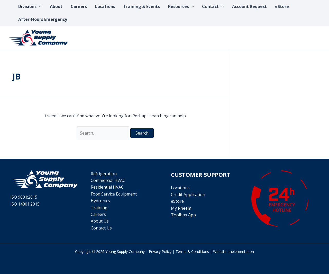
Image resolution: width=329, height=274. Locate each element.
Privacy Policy (160, 251)
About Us (100, 221)
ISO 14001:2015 (25, 204)
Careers (98, 214)
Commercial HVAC (108, 180)
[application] (39, 6)
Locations (180, 188)
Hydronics (100, 201)
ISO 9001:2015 (23, 197)
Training (99, 207)
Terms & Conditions (192, 251)
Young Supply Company (125, 251)
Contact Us (101, 228)
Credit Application (188, 194)
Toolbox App (183, 215)
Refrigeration (104, 173)
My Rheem (181, 208)
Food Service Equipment (114, 194)
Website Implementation (233, 251)
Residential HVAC (107, 187)
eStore (177, 201)
